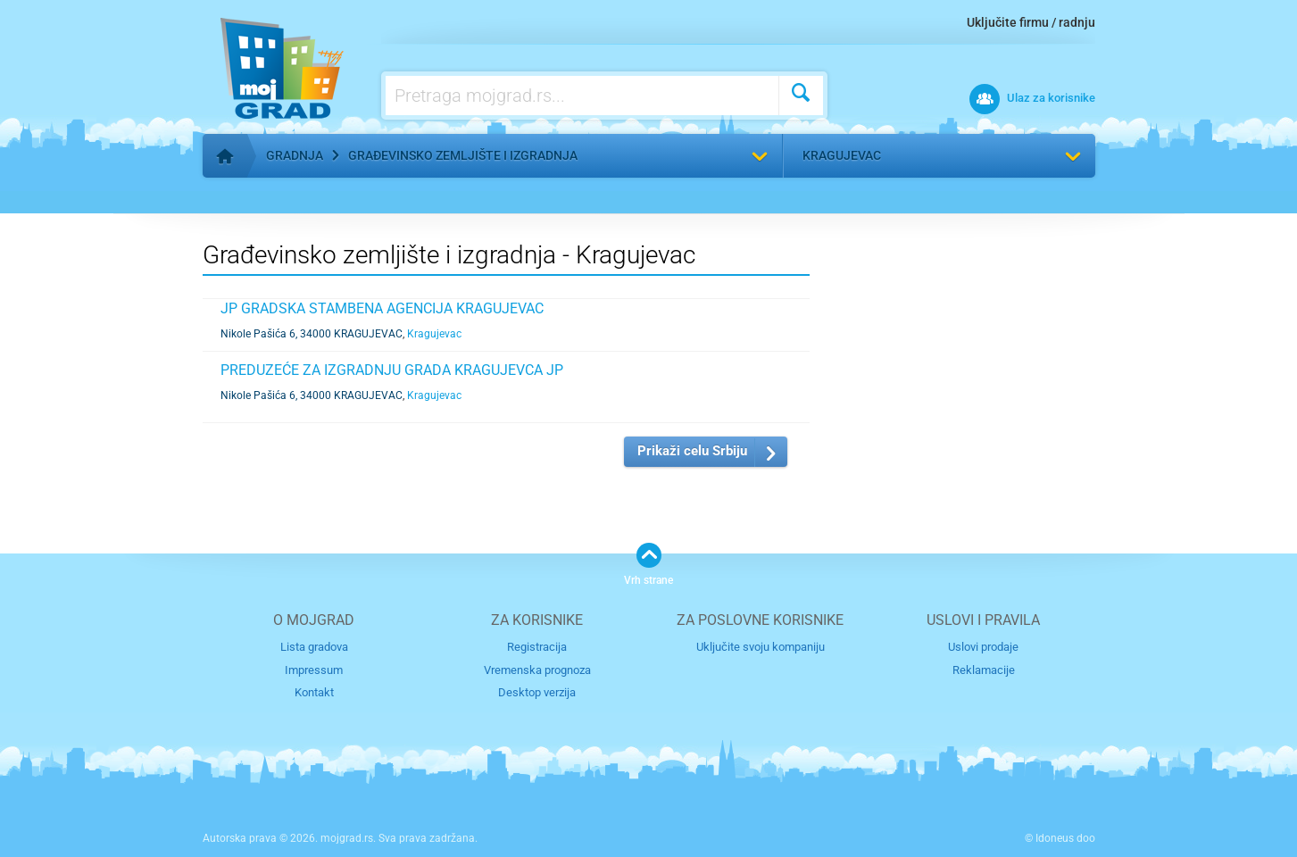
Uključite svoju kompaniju (760, 646)
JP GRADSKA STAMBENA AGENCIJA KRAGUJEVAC (382, 308)
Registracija (537, 646)
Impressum (314, 670)
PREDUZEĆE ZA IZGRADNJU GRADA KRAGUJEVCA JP (391, 370)
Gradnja (294, 155)
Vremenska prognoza (537, 670)
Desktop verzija (537, 692)
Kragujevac (841, 155)
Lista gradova (314, 646)
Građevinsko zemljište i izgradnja (463, 155)
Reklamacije (983, 670)
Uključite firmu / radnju (1031, 22)
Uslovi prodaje (983, 646)
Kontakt (314, 692)
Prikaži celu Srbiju (692, 451)
